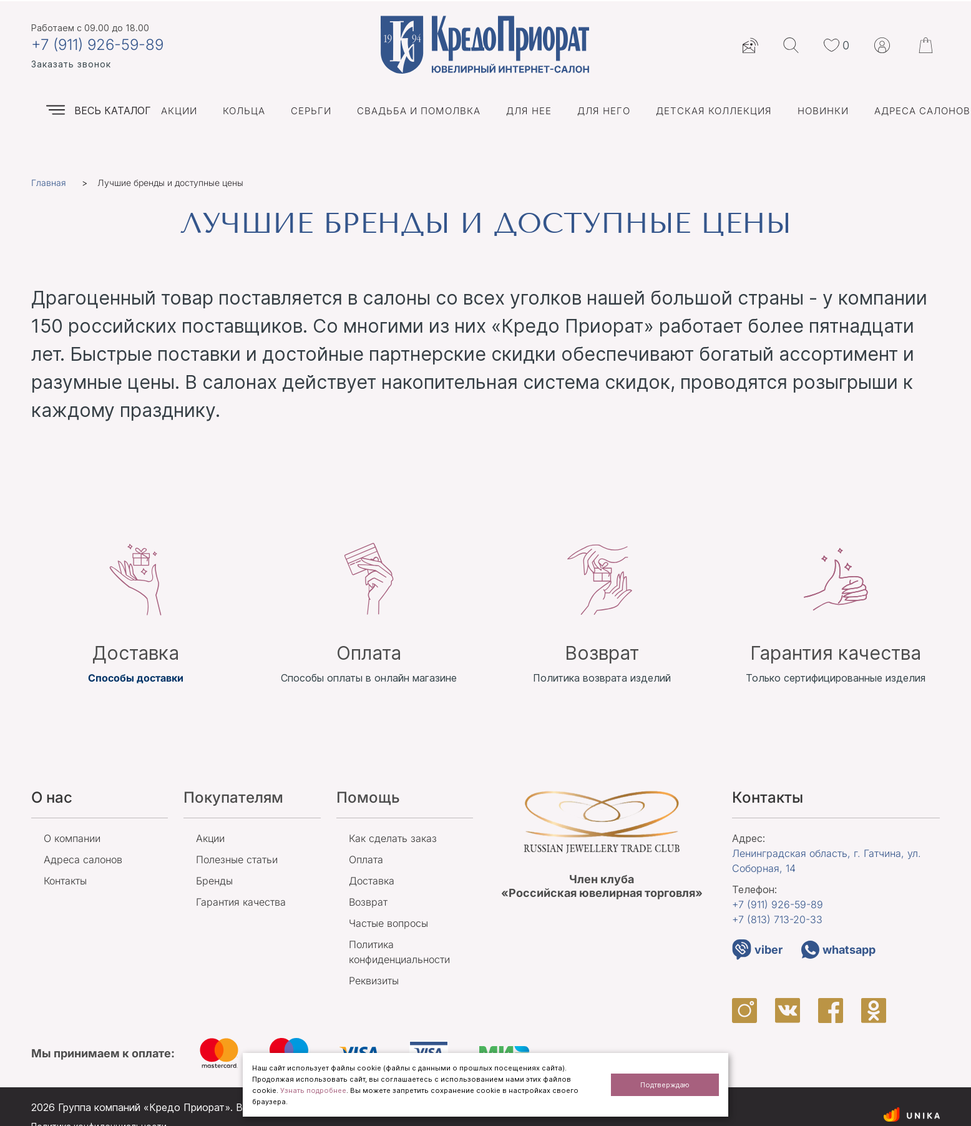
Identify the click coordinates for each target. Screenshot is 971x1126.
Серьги (311, 111)
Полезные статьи (237, 859)
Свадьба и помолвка (419, 111)
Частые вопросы (388, 923)
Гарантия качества (241, 902)
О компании (72, 838)
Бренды (214, 880)
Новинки (823, 111)
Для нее (529, 111)
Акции (179, 111)
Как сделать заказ (393, 838)
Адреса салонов (922, 111)
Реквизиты (374, 980)
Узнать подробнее (313, 1090)
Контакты (65, 880)
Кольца (244, 111)
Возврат (368, 902)
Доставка (371, 880)
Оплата (366, 859)
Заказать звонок (71, 64)
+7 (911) (777, 904)
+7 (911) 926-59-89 (97, 44)
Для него (603, 111)
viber (757, 949)
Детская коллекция (714, 111)
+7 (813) (777, 919)
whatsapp (838, 950)
